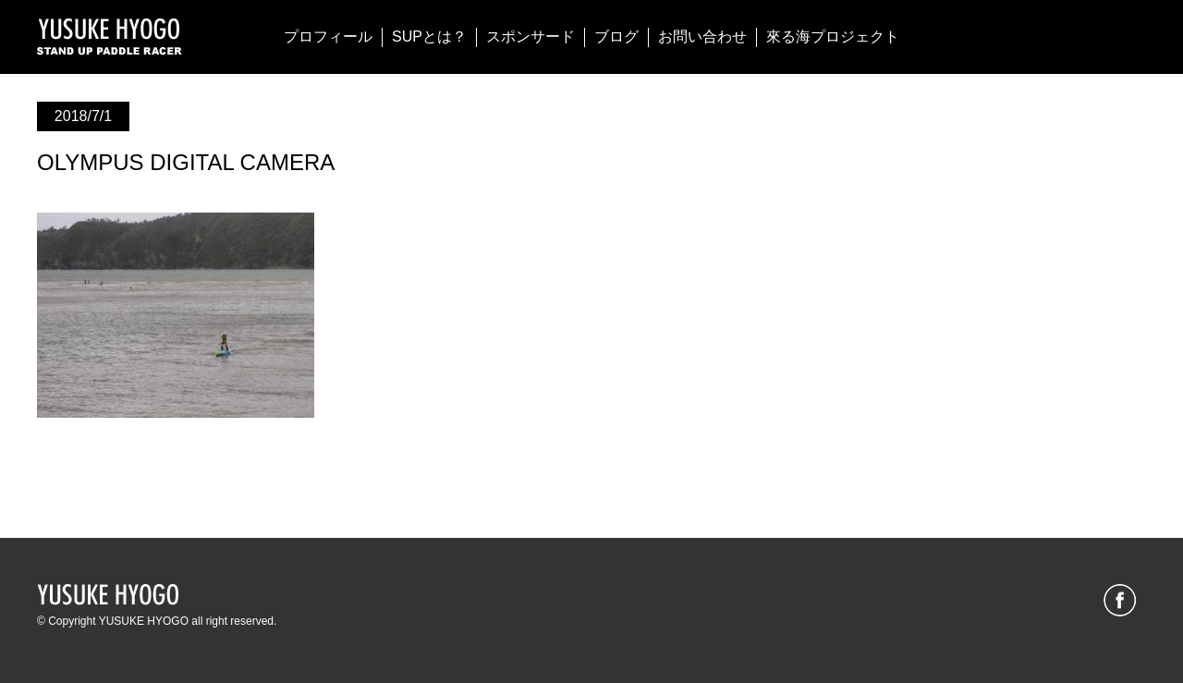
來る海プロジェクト (832, 36)
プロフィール (328, 36)
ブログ (616, 36)
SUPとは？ (429, 36)
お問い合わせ (702, 36)
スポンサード (530, 36)
